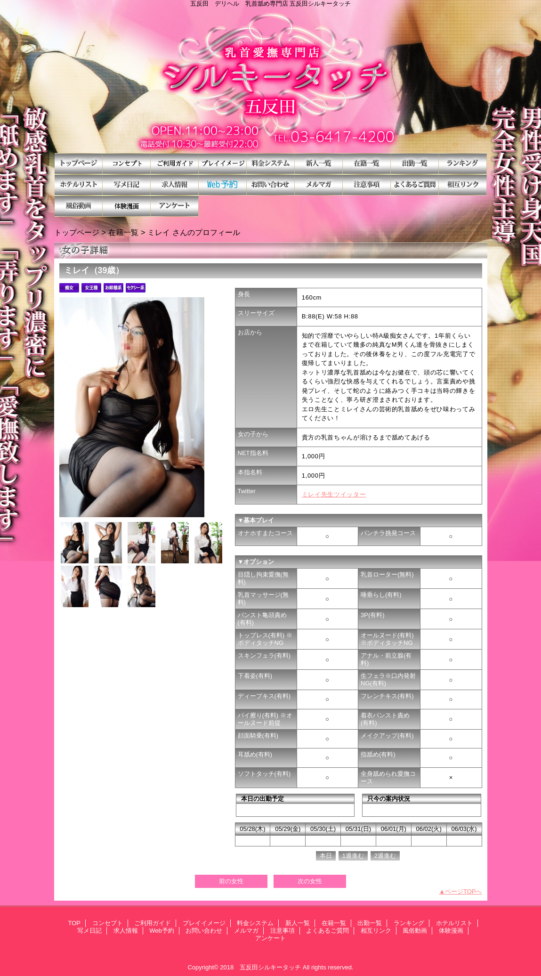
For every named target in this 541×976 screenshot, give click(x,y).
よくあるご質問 (415, 184)
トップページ (76, 232)
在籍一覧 (367, 163)
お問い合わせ (271, 184)
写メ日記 (127, 184)
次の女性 (310, 881)
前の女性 (231, 881)
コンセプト (127, 163)
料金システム (271, 163)
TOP (79, 163)
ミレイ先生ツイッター (334, 494)
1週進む (353, 855)
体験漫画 (127, 206)
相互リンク (463, 184)
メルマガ (319, 184)
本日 (326, 855)
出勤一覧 (415, 163)
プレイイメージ (223, 163)
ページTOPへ (463, 891)
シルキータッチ (270, 80)
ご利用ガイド (175, 163)
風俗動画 (79, 206)
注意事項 (367, 184)
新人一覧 (319, 163)
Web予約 (223, 184)
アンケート (175, 206)
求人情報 (175, 184)
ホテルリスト (79, 184)
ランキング (463, 163)
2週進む (385, 855)
